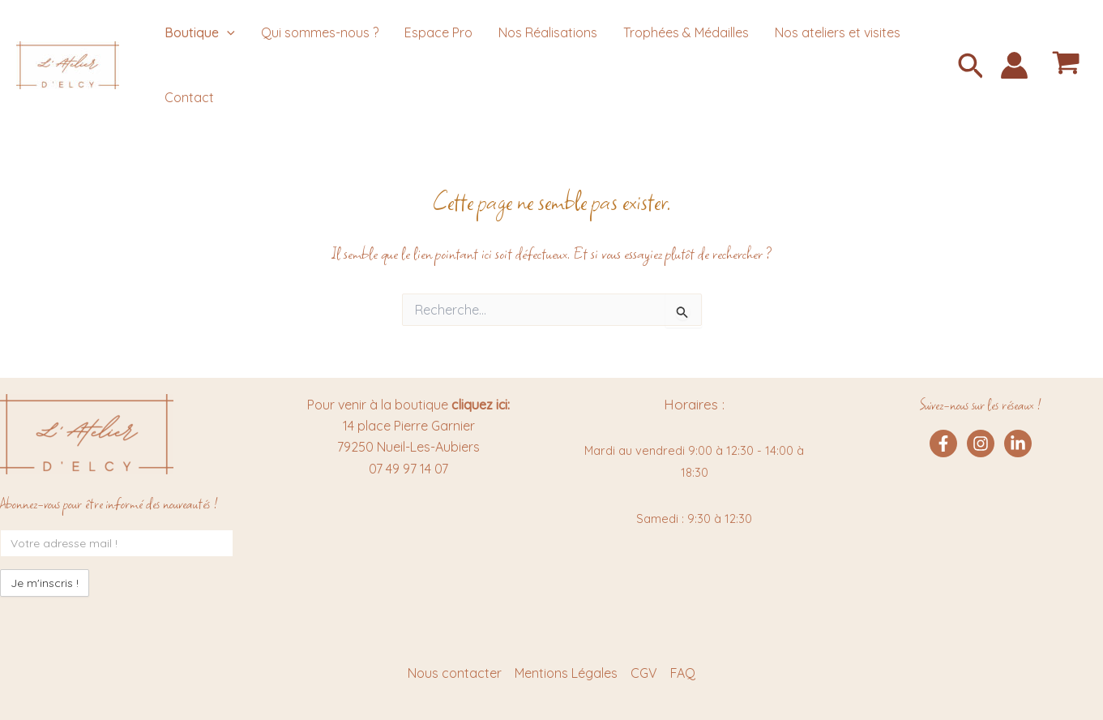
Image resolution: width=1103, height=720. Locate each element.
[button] (971, 68)
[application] (227, 32)
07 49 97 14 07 (408, 469)
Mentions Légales (566, 673)
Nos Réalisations (547, 32)
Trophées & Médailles (686, 32)
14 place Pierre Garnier (409, 426)
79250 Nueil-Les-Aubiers (408, 447)
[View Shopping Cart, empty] (1066, 65)
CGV (644, 673)
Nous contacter (455, 673)
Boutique (200, 32)
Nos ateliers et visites (837, 32)
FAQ (682, 673)
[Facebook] (943, 443)
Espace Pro (438, 32)
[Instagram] (980, 443)
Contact (189, 97)
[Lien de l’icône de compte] (1014, 65)
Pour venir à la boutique (408, 404)
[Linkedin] (1018, 443)
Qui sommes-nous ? (319, 32)
